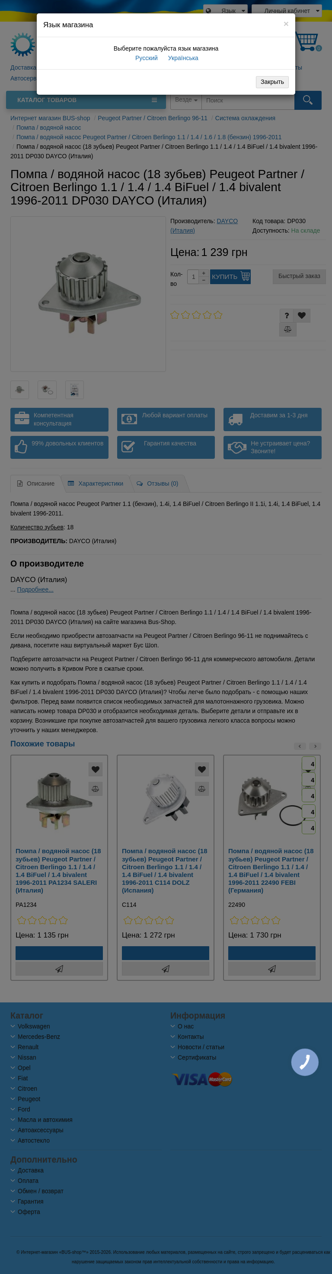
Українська (182, 57)
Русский (146, 57)
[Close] (286, 23)
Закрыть (272, 81)
